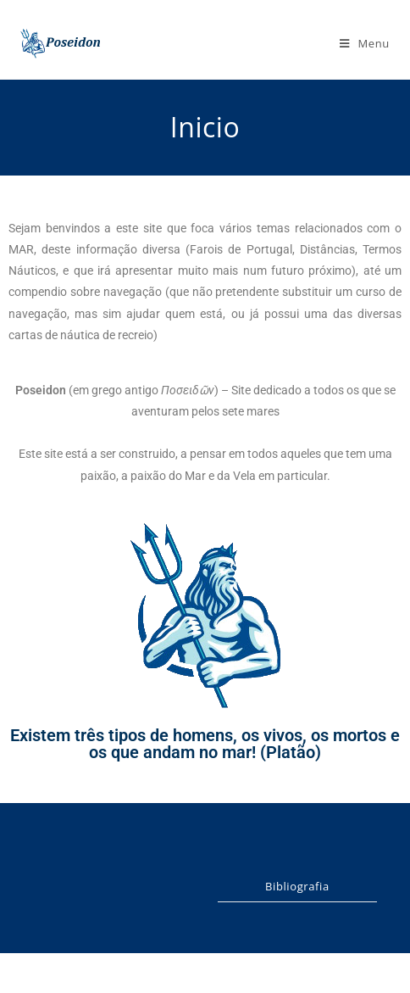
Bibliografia (297, 886)
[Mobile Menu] (365, 43)
